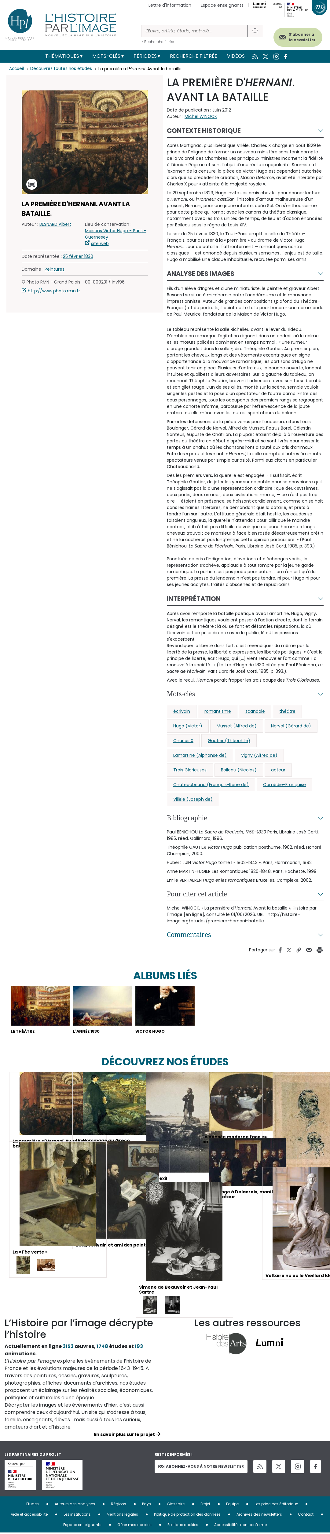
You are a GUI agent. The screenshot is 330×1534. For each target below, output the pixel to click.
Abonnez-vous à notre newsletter (201, 1467)
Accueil (17, 69)
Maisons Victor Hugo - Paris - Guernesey (115, 234)
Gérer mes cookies (134, 1526)
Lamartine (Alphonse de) (200, 755)
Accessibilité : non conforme (240, 1526)
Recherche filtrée (193, 56)
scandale (255, 711)
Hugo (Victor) (187, 726)
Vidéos (236, 56)
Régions (118, 1505)
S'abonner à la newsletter (296, 36)
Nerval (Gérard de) (291, 726)
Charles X (183, 741)
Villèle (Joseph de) (193, 799)
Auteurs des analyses (75, 1505)
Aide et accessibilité (29, 1515)
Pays (146, 1505)
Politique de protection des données (187, 1515)
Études (32, 1505)
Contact (306, 1515)
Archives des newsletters (259, 1515)
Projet (205, 1505)
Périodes (145, 56)
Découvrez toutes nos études (62, 69)
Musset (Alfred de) (237, 726)
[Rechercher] (194, 31)
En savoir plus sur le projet (124, 1436)
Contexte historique (204, 130)
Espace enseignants (222, 5)
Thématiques (62, 56)
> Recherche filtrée (157, 41)
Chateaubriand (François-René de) (211, 785)
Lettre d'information (169, 5)
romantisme (217, 711)
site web (100, 243)
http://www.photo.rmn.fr (54, 291)
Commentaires (189, 934)
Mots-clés (106, 56)
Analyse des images (200, 273)
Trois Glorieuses (190, 770)
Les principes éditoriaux (276, 1505)
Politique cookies (182, 1526)
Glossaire (176, 1505)
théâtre (287, 711)
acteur (278, 770)
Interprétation (194, 598)
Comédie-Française (284, 785)
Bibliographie (187, 818)
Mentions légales (122, 1515)
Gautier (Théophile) (229, 741)
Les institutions (77, 1515)
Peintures (54, 269)
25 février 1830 (78, 256)
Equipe (232, 1505)
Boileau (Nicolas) (239, 770)
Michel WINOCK (201, 116)
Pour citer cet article (197, 894)
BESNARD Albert (55, 224)
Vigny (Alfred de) (259, 755)
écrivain (181, 711)
